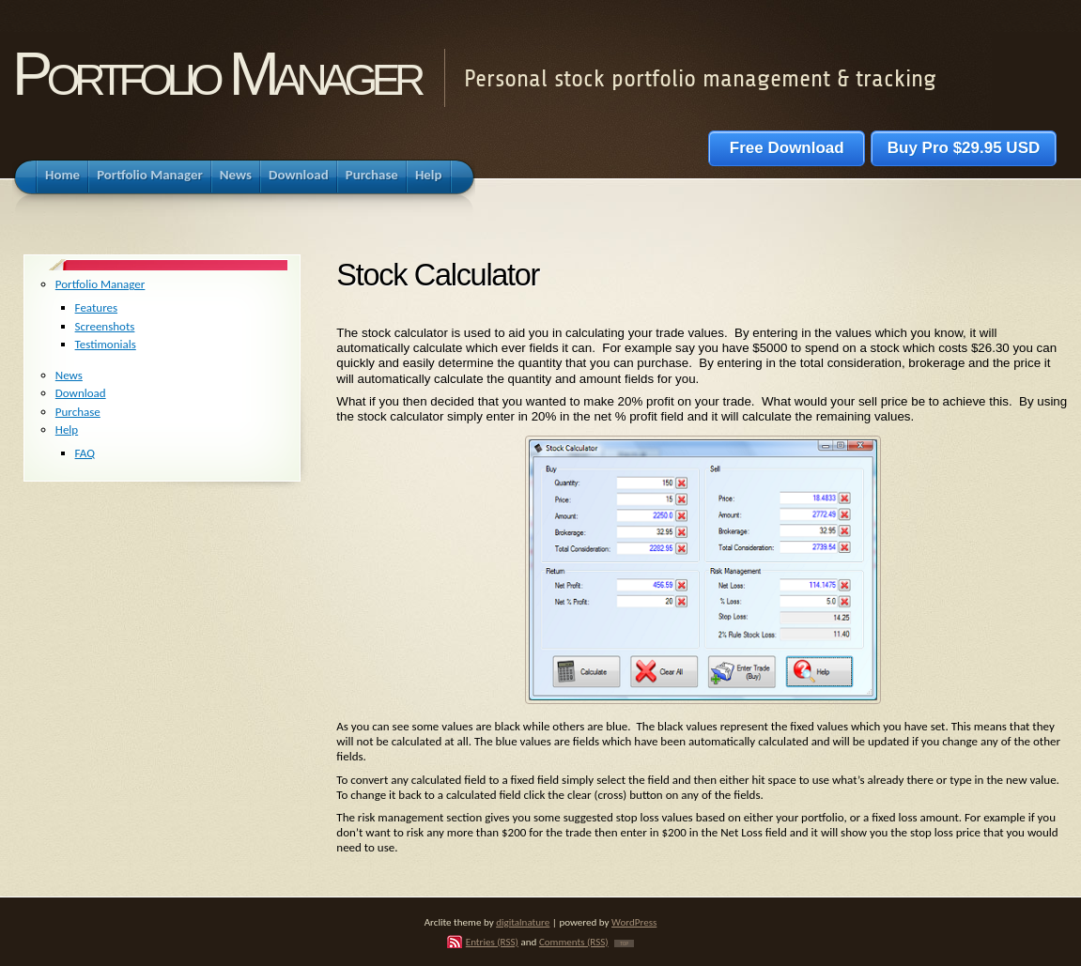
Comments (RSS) (574, 941)
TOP (624, 943)
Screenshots (105, 326)
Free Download (786, 148)
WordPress (633, 921)
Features (96, 307)
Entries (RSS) (492, 941)
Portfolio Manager (216, 73)
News (69, 375)
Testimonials (105, 344)
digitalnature (522, 921)
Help (66, 429)
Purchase (77, 412)
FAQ (85, 453)
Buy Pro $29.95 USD (963, 148)
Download (80, 393)
